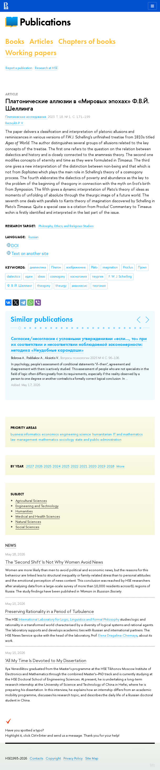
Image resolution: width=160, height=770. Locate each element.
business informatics (25, 434)
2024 (57, 466)
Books (14, 41)
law (12, 439)
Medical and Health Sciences (37, 516)
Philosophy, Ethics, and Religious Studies (66, 226)
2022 (74, 466)
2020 (93, 466)
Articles (41, 41)
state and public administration (98, 439)
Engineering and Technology (36, 505)
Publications (45, 22)
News (10, 545)
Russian (33, 237)
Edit (152, 765)
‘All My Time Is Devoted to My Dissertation (45, 660)
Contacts (36, 758)
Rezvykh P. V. (14, 123)
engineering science (75, 434)
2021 (83, 466)
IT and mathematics (127, 434)
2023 (66, 466)
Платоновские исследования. (26, 117)
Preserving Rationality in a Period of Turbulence (49, 611)
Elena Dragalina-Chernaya (117, 635)
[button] (19, 328)
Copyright (53, 758)
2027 (30, 466)
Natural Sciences (28, 521)
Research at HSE (46, 68)
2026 (38, 466)
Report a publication (19, 68)
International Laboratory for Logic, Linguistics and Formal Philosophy (69, 619)
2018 (110, 466)
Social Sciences (27, 526)
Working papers (30, 52)
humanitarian (102, 434)
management (27, 439)
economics (50, 434)
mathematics (48, 439)
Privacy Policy (73, 758)
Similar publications (41, 319)
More (120, 466)
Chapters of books (86, 41)
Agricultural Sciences (31, 500)
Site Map (91, 758)
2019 (101, 466)
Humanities (24, 511)
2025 (47, 466)
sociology (66, 439)
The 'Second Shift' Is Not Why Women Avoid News (54, 562)
